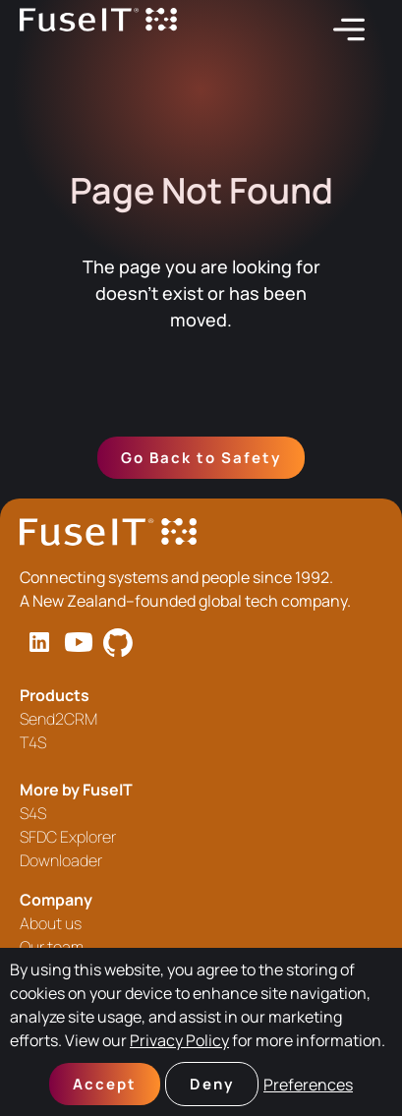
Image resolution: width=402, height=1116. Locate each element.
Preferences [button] (308, 1084)
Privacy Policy (179, 1040)
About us (51, 923)
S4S (33, 813)
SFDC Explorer (68, 837)
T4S (33, 742)
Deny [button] (212, 1084)
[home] (98, 30)
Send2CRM (58, 719)
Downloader (61, 860)
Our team (52, 947)
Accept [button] (105, 1084)
